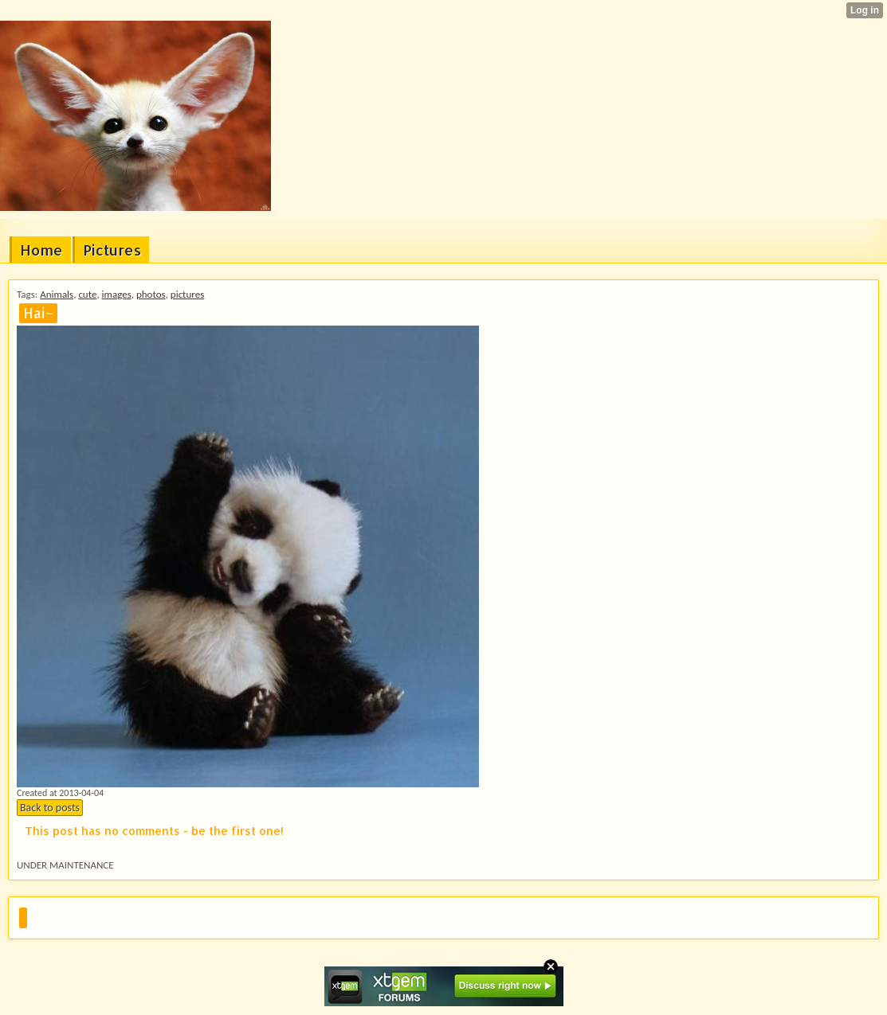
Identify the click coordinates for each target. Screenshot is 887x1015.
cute (87, 294)
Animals (56, 294)
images (116, 294)
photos (151, 294)
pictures (187, 294)
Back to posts (50, 807)
